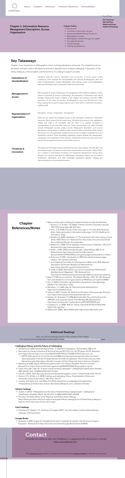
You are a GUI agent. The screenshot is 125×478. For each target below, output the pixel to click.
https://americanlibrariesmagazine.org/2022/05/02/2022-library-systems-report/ (61, 366)
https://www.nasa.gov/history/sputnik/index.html (71, 295)
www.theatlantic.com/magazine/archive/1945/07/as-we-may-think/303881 (80, 280)
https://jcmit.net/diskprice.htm (60, 290)
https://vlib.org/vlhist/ (56, 307)
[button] (38, 6)
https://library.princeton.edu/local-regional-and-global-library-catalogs (46, 399)
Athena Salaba (80, 453)
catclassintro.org (35, 453)
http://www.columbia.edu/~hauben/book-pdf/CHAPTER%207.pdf (74, 302)
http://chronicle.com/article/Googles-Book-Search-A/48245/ (64, 424)
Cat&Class (14, 10)
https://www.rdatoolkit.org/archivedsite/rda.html (70, 267)
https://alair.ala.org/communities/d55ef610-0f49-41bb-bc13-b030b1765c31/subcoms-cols (58, 354)
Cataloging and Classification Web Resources (82, 339)
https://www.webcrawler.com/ (91, 310)
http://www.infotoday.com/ (73, 247)
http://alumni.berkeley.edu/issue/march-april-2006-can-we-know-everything (80, 275)
